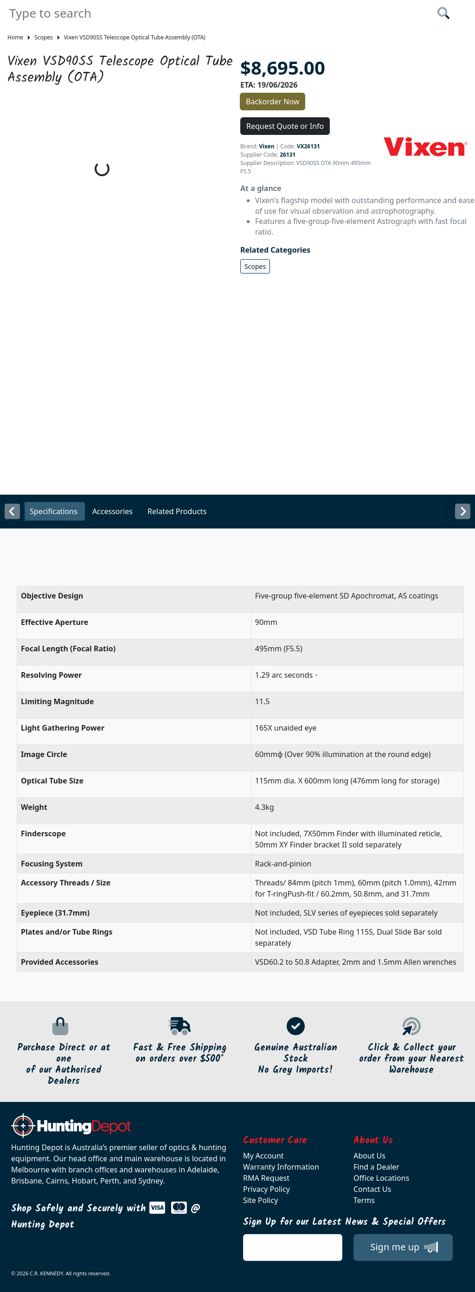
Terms (364, 1200)
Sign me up (403, 1247)
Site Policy (260, 1200)
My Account (263, 1156)
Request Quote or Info (285, 126)
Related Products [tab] (177, 511)
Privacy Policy (266, 1189)
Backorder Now (272, 101)
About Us (369, 1156)
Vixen (266, 146)
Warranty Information (281, 1167)
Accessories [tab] (112, 511)
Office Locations (381, 1178)
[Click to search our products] (443, 12)
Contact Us (372, 1189)
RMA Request (266, 1178)
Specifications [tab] (53, 511)
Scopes (43, 37)
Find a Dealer (376, 1167)
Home (15, 37)
